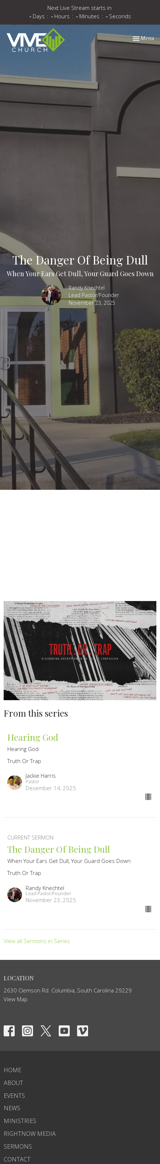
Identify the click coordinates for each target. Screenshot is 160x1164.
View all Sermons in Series (37, 941)
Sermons (18, 1146)
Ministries (20, 1121)
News (12, 1108)
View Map (16, 999)
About (13, 1083)
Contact (17, 1159)
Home (12, 1070)
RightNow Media (30, 1134)
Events (14, 1096)
